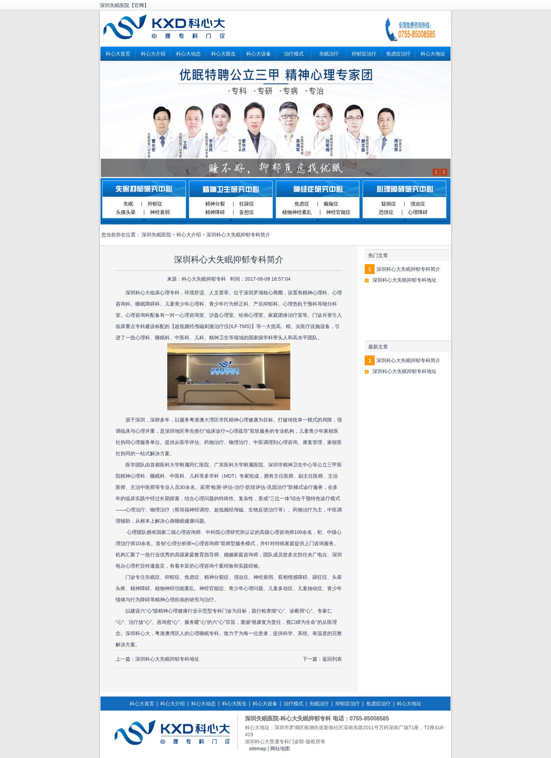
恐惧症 (386, 212)
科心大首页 (118, 54)
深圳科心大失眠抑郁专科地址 (167, 659)
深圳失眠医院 (156, 234)
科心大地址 (433, 54)
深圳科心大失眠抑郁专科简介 (408, 269)
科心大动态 (188, 54)
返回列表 (332, 659)
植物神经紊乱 (297, 212)
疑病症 (388, 204)
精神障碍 (215, 212)
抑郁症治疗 (364, 54)
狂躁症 (246, 204)
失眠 (128, 204)
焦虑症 (301, 204)
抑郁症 (155, 204)
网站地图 (280, 748)
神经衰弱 (160, 212)
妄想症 (246, 212)
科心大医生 (223, 54)
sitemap (257, 748)
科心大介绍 (153, 54)
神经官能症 (338, 212)
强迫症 (417, 204)
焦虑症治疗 (398, 54)
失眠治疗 (329, 54)
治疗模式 (294, 54)
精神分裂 (215, 204)
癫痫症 (331, 204)
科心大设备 (258, 54)
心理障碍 (418, 212)
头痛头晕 (126, 212)
